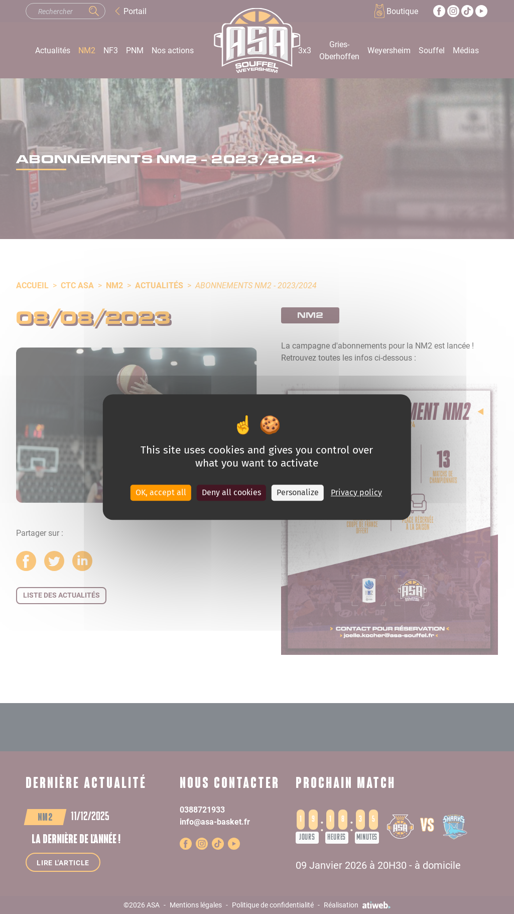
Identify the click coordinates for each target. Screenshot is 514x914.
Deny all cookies (231, 492)
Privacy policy (356, 492)
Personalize (298, 492)
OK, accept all (161, 492)
